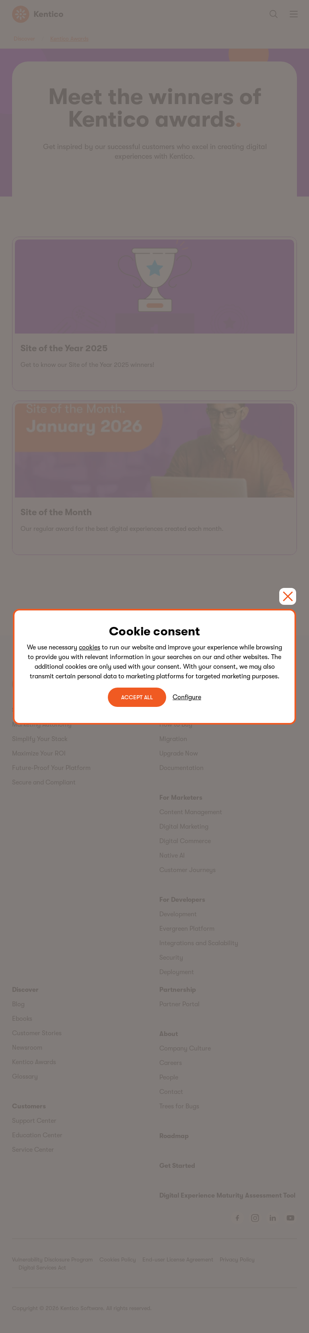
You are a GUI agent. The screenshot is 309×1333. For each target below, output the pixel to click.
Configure (187, 697)
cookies (89, 647)
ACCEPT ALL (137, 697)
